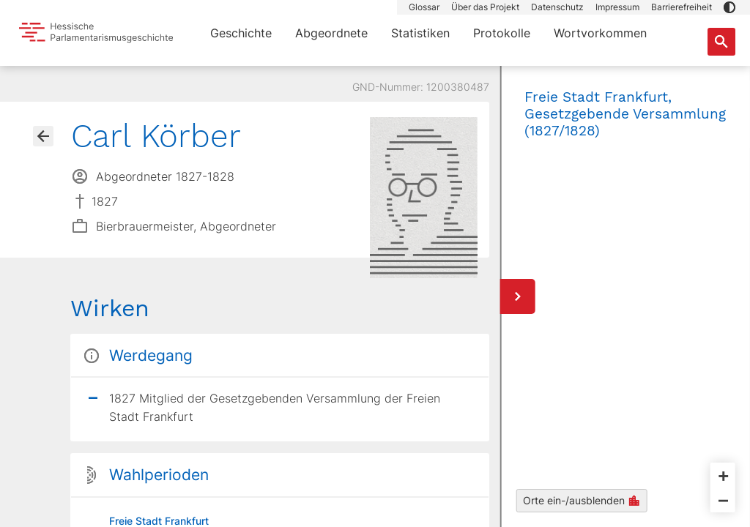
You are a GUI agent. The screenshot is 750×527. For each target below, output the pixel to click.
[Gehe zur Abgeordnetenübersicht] (43, 136)
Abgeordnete (331, 33)
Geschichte (241, 33)
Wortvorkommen (600, 33)
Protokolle (501, 33)
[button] (729, 7)
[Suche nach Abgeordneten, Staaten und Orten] (721, 42)
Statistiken (420, 33)
